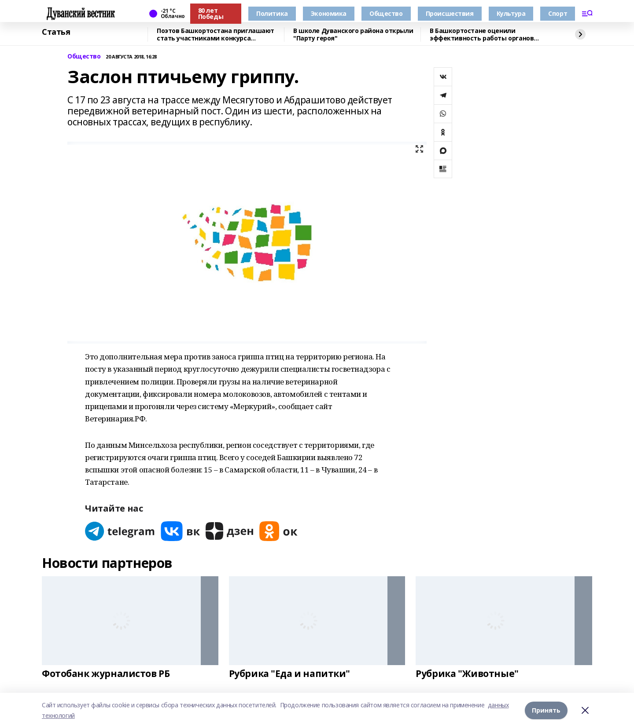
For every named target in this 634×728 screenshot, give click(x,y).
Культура (511, 13)
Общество (386, 13)
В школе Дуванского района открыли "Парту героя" (353, 34)
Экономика (328, 13)
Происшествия (450, 13)
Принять (546, 710)
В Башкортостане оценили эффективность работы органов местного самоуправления (482, 34)
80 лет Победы (210, 13)
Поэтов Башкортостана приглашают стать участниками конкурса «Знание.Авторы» (215, 34)
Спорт (557, 13)
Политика (272, 13)
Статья (56, 32)
